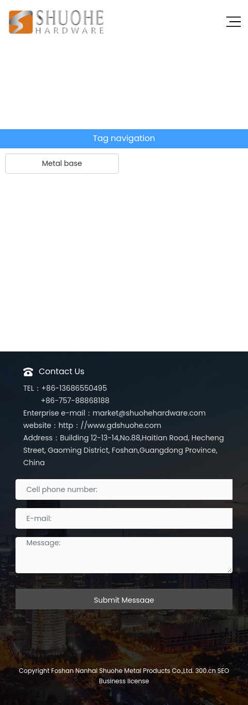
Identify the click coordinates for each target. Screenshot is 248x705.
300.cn (205, 670)
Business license (124, 681)
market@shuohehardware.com (149, 413)
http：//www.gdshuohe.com (109, 425)
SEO (223, 670)
